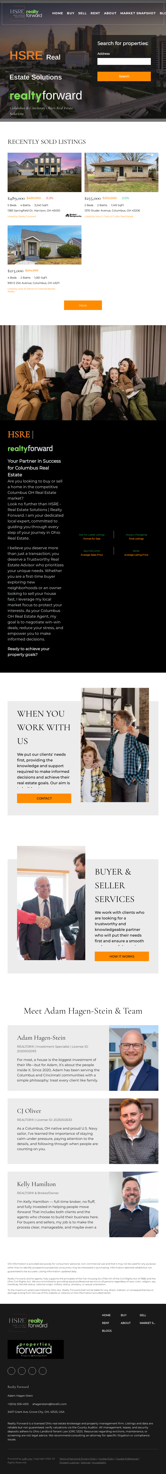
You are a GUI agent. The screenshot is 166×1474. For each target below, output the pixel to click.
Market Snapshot (138, 13)
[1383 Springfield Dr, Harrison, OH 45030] (44, 172)
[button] (26, 13)
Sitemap (85, 1462)
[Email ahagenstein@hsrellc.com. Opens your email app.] (49, 1404)
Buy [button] (70, 13)
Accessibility (99, 1462)
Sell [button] (82, 13)
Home (57, 13)
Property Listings (69, 1462)
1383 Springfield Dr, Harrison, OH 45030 (34, 210)
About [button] (110, 13)
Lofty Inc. (27, 1458)
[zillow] (22, 1371)
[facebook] (11, 1371)
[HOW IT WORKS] (122, 956)
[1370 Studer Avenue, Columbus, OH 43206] (121, 172)
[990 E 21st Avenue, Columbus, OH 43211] (44, 245)
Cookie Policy (106, 1458)
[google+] (42, 1371)
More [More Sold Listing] (83, 305)
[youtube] (32, 1371)
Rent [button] (95, 13)
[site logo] (36, 1350)
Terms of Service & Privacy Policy (78, 1458)
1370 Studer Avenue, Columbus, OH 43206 (112, 210)
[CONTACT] (44, 798)
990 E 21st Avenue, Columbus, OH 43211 (34, 283)
